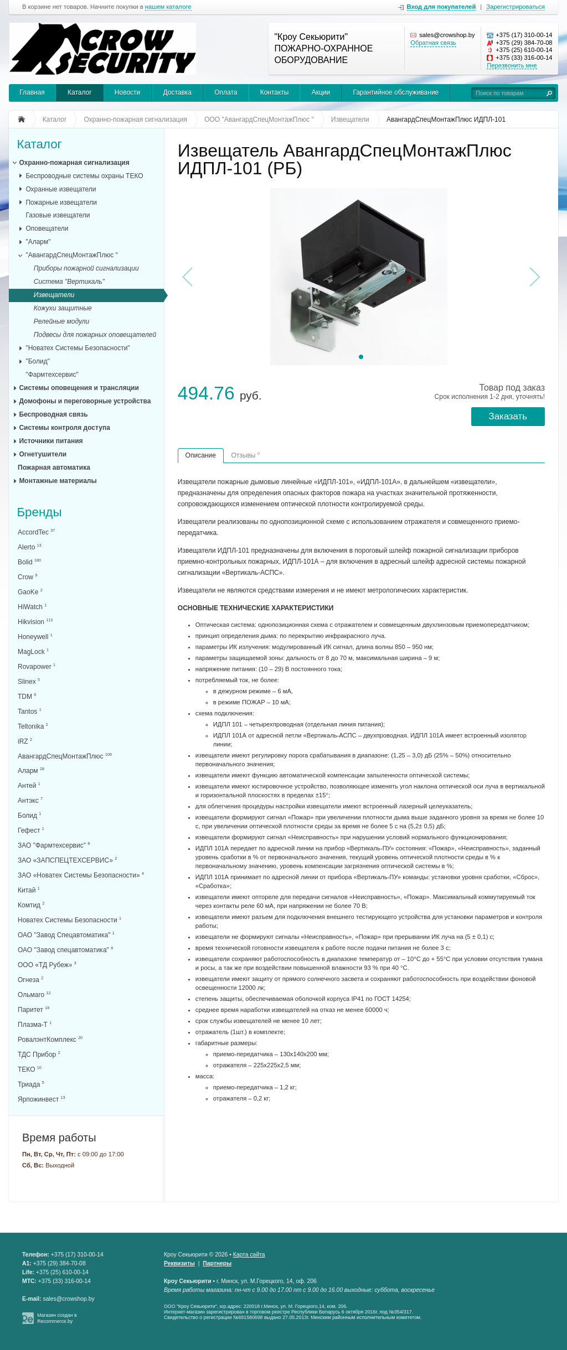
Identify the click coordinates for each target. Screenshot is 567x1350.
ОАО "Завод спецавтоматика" (65, 950)
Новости (127, 92)
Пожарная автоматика (54, 467)
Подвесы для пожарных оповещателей (95, 335)
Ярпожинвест (41, 1099)
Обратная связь (433, 42)
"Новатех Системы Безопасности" (77, 348)
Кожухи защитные (63, 308)
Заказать (508, 416)
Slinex (29, 681)
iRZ (25, 741)
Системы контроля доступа (64, 428)
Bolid (29, 562)
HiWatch (32, 607)
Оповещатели (46, 228)
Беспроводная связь (53, 414)
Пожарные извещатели (61, 202)
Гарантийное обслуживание (396, 92)
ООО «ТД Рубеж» (47, 964)
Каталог (80, 92)
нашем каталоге (168, 7)
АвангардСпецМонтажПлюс (65, 756)
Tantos (30, 711)
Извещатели (54, 295)
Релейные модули (61, 321)
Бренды (39, 513)
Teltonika (33, 726)
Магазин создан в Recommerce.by (57, 1318)
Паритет (33, 1009)
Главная (32, 92)
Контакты (274, 92)
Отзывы (245, 455)
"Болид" (37, 361)
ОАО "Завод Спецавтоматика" (66, 935)
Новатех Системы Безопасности (69, 920)
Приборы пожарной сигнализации (86, 268)
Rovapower (36, 666)
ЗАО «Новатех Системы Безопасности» (81, 875)
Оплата (225, 92)
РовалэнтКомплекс (50, 1039)
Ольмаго (34, 994)
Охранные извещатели (60, 189)
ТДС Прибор (39, 1054)
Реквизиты (179, 1263)
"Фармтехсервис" (51, 374)
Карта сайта (249, 1255)
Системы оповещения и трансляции (78, 388)
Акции (321, 92)
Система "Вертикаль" (69, 281)
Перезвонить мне (512, 65)
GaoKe (30, 592)
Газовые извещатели (57, 215)
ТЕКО (30, 1069)
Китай (29, 890)
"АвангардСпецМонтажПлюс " (71, 255)
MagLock (33, 651)
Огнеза (30, 979)
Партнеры (217, 1263)
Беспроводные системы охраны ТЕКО (84, 176)
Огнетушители (42, 454)
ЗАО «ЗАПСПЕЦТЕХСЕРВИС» (67, 860)
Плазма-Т (34, 1024)
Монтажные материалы (57, 481)
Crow (27, 577)
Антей (29, 785)
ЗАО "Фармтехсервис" (54, 845)
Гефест (31, 830)
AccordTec (36, 532)
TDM (27, 696)
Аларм (31, 770)
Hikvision (35, 621)
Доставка (177, 92)
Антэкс (30, 800)
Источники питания (51, 441)
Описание (200, 455)
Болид (29, 815)
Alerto (30, 547)
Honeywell (35, 636)
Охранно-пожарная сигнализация (74, 163)
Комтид (31, 905)
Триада (31, 1084)
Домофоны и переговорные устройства (85, 401)
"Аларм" (37, 242)
